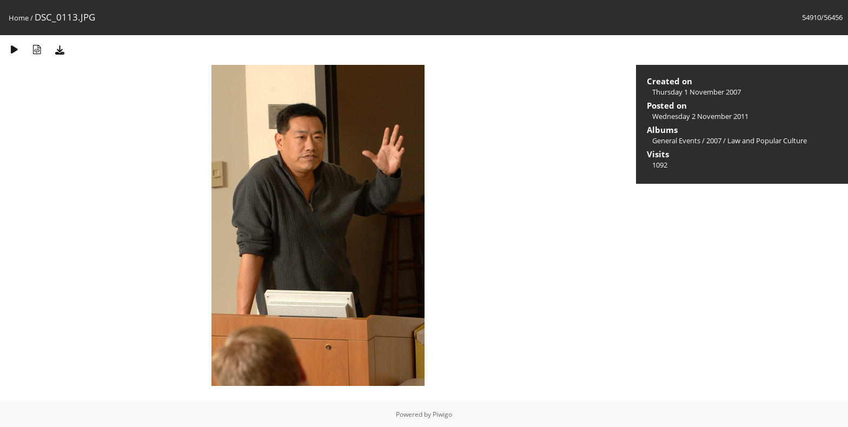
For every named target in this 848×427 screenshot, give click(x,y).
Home (19, 18)
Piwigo (442, 414)
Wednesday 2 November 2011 (700, 116)
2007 (713, 140)
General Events (676, 140)
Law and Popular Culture (767, 140)
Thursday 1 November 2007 (696, 92)
